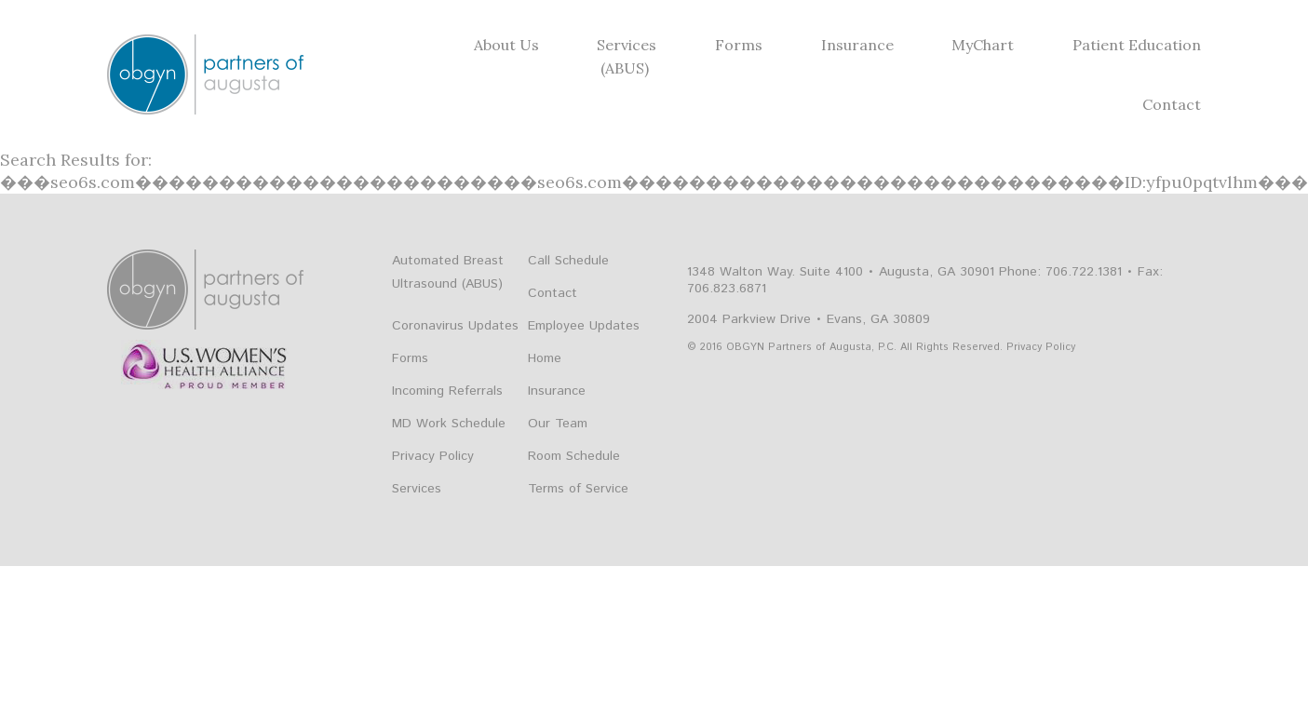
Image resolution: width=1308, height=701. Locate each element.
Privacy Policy (433, 456)
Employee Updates (584, 326)
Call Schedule (568, 260)
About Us (506, 44)
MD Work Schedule (449, 423)
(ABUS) (624, 68)
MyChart (982, 44)
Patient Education (1136, 44)
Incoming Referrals (447, 391)
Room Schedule (574, 456)
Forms (738, 44)
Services (626, 44)
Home (544, 358)
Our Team (557, 423)
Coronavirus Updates (455, 326)
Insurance (857, 44)
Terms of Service (578, 488)
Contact (1171, 104)
